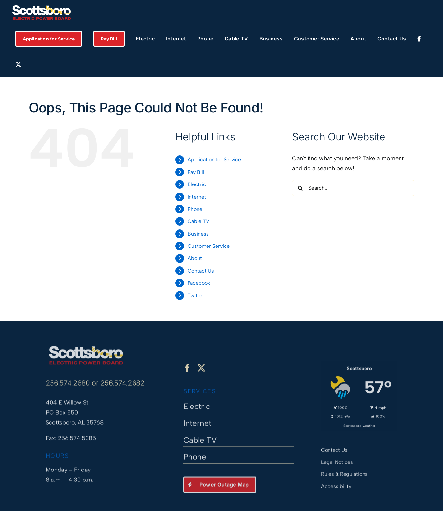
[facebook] (187, 371)
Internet (197, 197)
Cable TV (198, 221)
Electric (197, 184)
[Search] (300, 188)
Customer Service (209, 246)
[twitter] (201, 371)
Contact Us (201, 271)
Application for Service (214, 160)
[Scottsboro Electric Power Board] (86, 345)
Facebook (199, 283)
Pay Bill (196, 172)
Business (198, 234)
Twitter (196, 295)
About (195, 258)
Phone (195, 209)
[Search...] (353, 188)
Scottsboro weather (359, 422)
